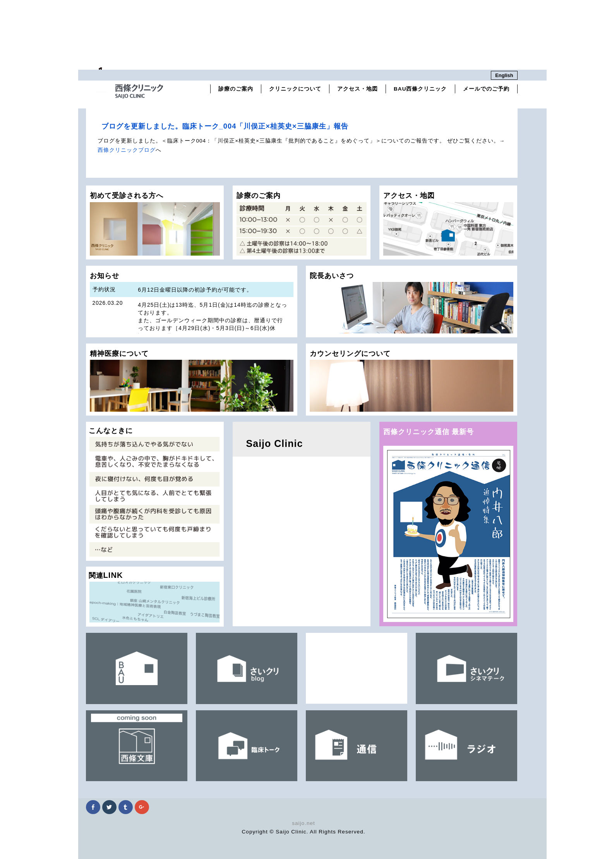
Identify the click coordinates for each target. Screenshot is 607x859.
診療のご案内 (235, 89)
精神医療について (191, 380)
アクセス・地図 (357, 89)
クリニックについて (295, 89)
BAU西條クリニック (420, 89)
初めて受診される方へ (155, 223)
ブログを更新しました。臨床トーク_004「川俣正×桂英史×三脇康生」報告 (224, 126)
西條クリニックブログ (127, 150)
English (504, 75)
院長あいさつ (411, 302)
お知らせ (191, 304)
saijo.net (303, 823)
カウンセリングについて (411, 380)
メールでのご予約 (486, 89)
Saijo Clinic (274, 443)
